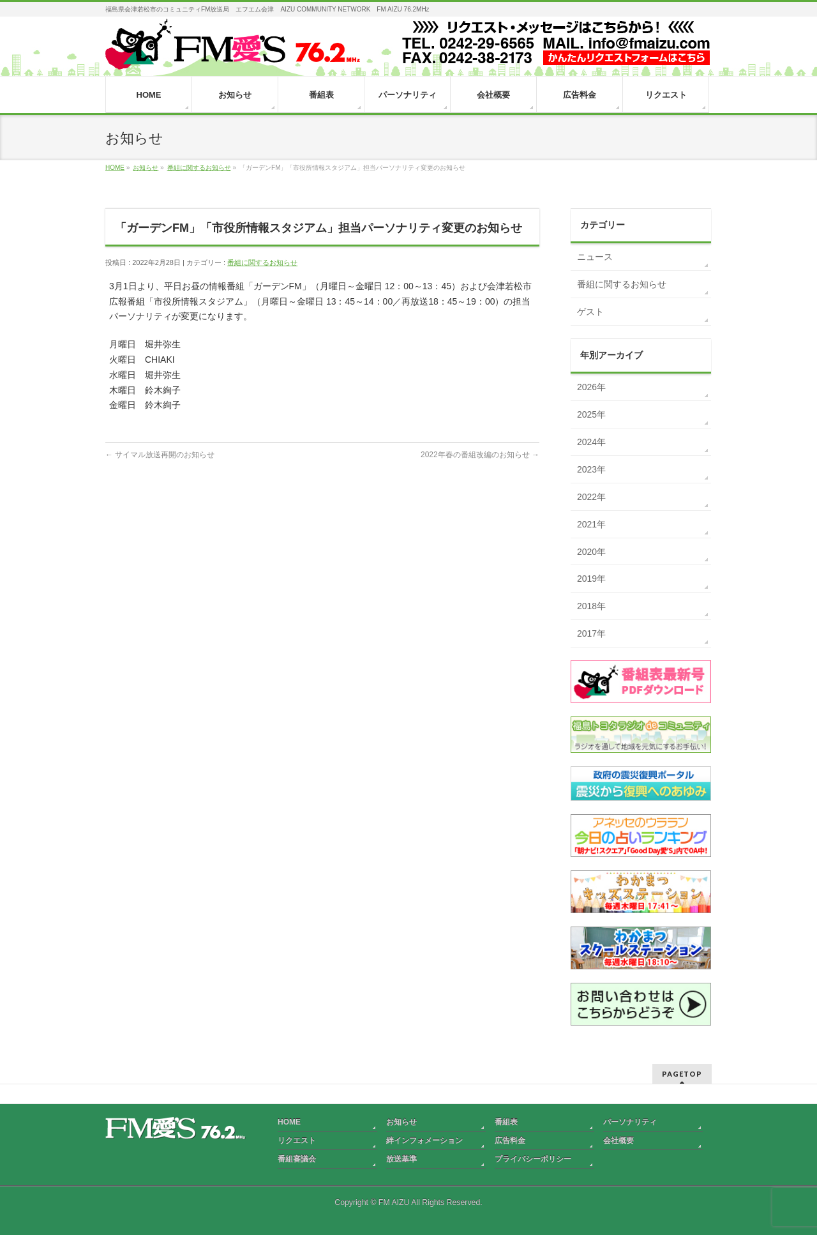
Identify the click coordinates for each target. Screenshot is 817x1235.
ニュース (595, 257)
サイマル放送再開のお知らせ (159, 454)
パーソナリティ (630, 1122)
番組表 (506, 1122)
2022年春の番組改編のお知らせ (480, 454)
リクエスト (297, 1140)
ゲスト (590, 312)
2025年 (591, 414)
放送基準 (401, 1159)
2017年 (591, 633)
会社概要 (618, 1140)
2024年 (591, 442)
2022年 (591, 497)
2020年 (591, 552)
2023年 (591, 469)
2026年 (591, 387)
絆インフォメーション (424, 1140)
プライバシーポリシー (533, 1159)
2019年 (591, 578)
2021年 (591, 524)
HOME (289, 1122)
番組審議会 (297, 1159)
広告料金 (510, 1140)
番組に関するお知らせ (262, 262)
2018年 (591, 606)
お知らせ (401, 1122)
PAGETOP (682, 1074)
